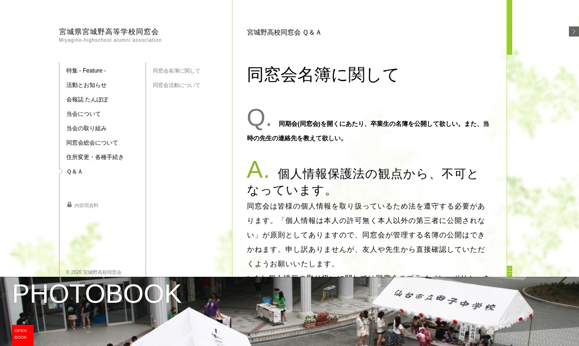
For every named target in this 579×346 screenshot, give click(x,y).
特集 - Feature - (86, 70)
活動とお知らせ (86, 85)
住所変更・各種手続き (95, 157)
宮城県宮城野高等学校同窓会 (110, 35)
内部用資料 (86, 205)
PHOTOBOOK (97, 294)
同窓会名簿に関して (176, 71)
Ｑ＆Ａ (74, 171)
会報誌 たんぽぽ (87, 99)
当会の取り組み (86, 128)
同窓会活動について (176, 85)
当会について (83, 114)
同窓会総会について (92, 142)
